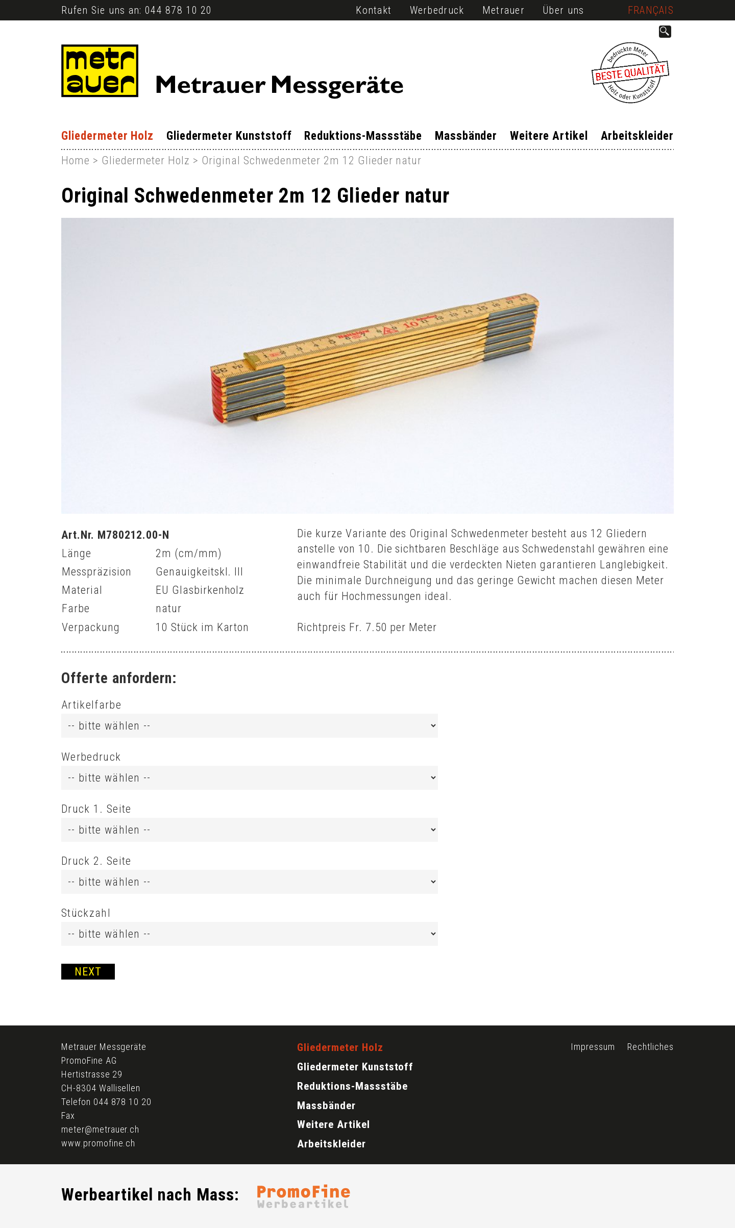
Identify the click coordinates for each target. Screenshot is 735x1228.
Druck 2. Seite (96, 861)
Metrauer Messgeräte (103, 1046)
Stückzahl (86, 913)
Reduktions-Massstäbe (363, 136)
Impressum (593, 1046)
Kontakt (373, 10)
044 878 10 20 (178, 10)
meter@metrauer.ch (100, 1129)
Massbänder (466, 136)
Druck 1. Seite (96, 809)
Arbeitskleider (637, 136)
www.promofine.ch (98, 1143)
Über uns (563, 10)
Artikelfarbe (91, 704)
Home (75, 160)
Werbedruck (437, 10)
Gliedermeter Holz (107, 136)
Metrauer (503, 10)
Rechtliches (650, 1046)
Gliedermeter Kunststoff (229, 136)
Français (651, 10)
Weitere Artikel (549, 136)
